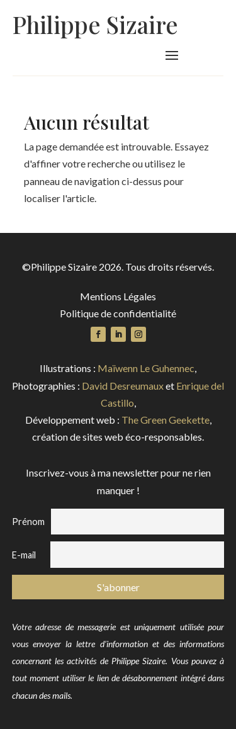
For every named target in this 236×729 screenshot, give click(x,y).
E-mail (24, 555)
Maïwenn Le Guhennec (146, 368)
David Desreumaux (123, 386)
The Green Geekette (165, 420)
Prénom (28, 521)
